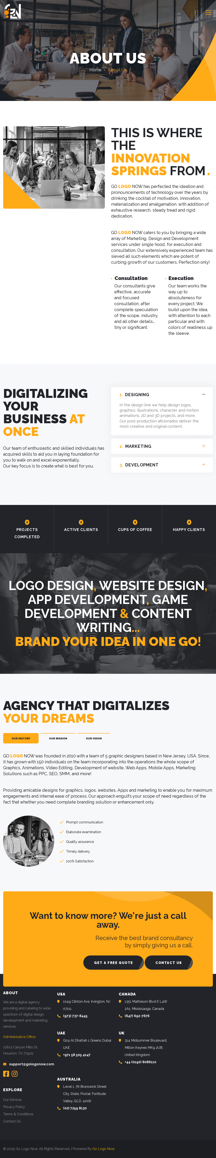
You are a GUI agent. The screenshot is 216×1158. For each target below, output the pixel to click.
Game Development (106, 606)
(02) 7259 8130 (75, 1108)
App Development (87, 599)
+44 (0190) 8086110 (140, 1062)
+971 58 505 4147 (76, 1055)
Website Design (152, 585)
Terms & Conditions (18, 1114)
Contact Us (12, 1121)
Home (95, 69)
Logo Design (51, 585)
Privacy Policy (14, 1107)
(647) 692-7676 (137, 1016)
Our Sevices (12, 1100)
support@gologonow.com (31, 1064)
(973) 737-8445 (75, 1016)
